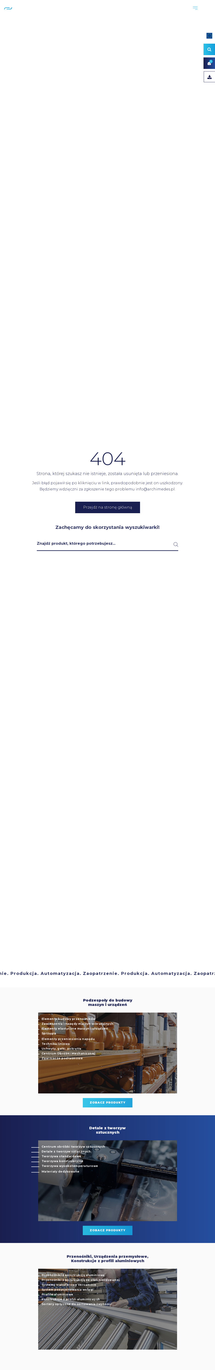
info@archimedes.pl (155, 489)
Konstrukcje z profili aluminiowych (71, 1315)
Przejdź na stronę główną (107, 507)
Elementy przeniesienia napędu (68, 1054)
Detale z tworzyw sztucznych (66, 1165)
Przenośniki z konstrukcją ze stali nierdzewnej (81, 1295)
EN (203, 13)
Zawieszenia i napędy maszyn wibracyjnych (78, 1037)
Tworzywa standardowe (61, 1170)
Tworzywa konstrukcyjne (62, 1175)
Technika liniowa (56, 1059)
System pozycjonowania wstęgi (68, 1305)
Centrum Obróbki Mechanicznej (68, 1069)
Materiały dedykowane (61, 1187)
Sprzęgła (49, 1047)
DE (210, 13)
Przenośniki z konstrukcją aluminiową (73, 1291)
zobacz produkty (108, 1116)
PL (197, 13)
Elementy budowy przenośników (69, 1033)
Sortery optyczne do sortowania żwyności (77, 1320)
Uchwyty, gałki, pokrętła (61, 1064)
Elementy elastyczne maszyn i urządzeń (75, 1042)
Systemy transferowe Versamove (69, 1300)
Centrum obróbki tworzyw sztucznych (73, 1160)
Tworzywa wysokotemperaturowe (70, 1179)
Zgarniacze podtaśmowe (62, 1074)
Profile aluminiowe (57, 1310)
